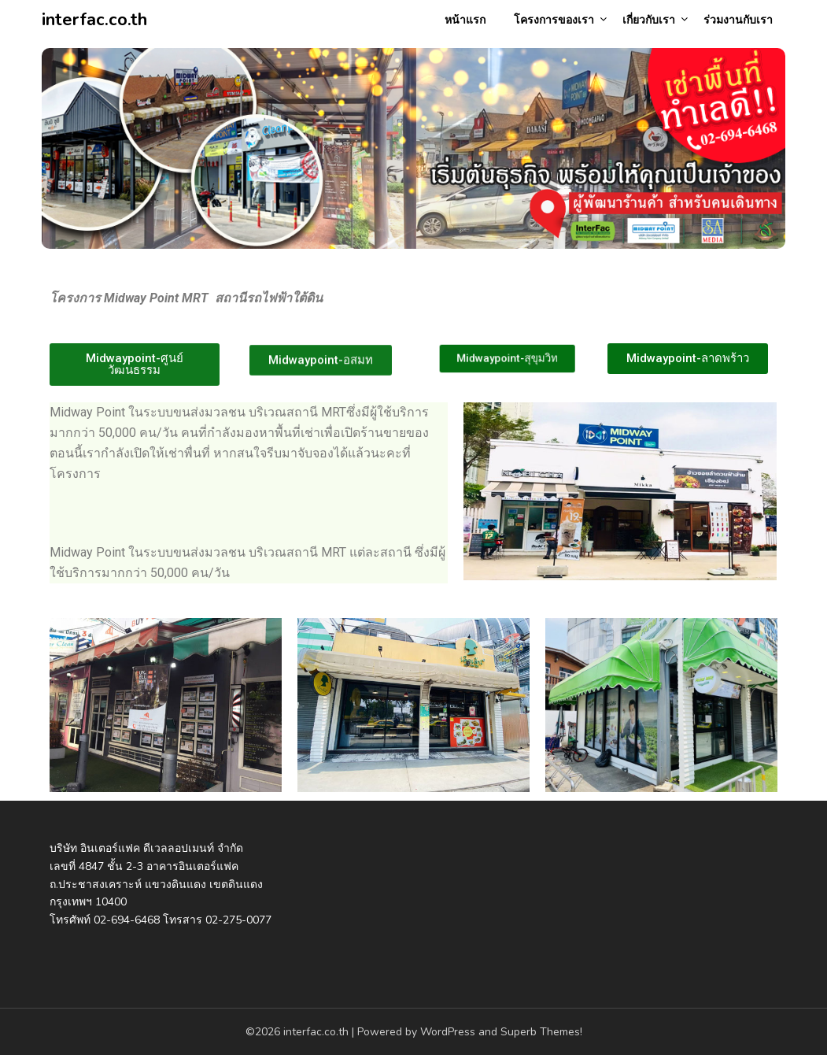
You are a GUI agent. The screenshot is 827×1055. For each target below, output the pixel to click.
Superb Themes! (541, 1031)
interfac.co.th (94, 19)
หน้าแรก (465, 20)
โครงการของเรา (554, 20)
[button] (135, 364)
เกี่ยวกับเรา (648, 20)
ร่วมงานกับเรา (738, 20)
